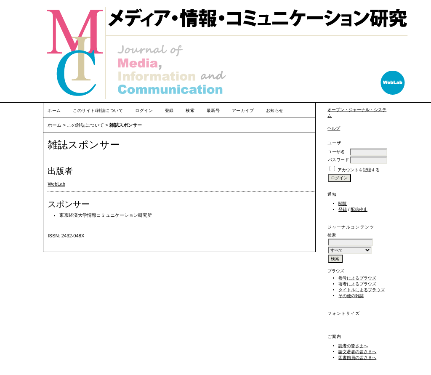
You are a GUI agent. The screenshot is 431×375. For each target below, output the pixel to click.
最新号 (213, 110)
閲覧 (342, 203)
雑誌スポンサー (125, 125)
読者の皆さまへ (353, 345)
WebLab (56, 183)
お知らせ (275, 110)
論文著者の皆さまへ (357, 351)
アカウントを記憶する (359, 170)
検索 (190, 110)
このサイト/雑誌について (98, 110)
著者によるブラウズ (357, 284)
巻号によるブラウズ (357, 278)
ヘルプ (333, 128)
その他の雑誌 (351, 295)
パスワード (338, 159)
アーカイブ (243, 110)
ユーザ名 (336, 151)
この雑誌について (85, 125)
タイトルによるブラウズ (361, 289)
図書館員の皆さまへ (357, 357)
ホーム (54, 110)
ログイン (144, 110)
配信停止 (359, 209)
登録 (342, 209)
